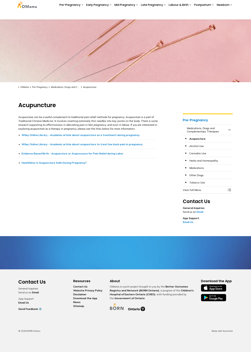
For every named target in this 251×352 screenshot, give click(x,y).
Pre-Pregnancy (70, 15)
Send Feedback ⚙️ (30, 309)
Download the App (90, 4)
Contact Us (177, 4)
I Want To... (212, 5)
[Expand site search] (229, 5)
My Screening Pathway (143, 4)
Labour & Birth (178, 15)
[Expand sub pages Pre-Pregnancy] (82, 14)
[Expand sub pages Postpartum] (212, 14)
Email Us (188, 222)
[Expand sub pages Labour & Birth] (190, 14)
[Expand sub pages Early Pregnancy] (110, 14)
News (106, 4)
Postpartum (202, 15)
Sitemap (78, 306)
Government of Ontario (129, 298)
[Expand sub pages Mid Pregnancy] (136, 14)
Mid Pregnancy (124, 15)
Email (200, 211)
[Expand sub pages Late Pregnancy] (164, 14)
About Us (72, 4)
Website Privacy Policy (87, 290)
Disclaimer (80, 294)
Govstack (228, 331)
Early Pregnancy (97, 15)
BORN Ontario (120, 4)
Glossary (163, 4)
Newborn (223, 15)
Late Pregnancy (152, 15)
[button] (204, 190)
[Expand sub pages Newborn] (231, 14)
